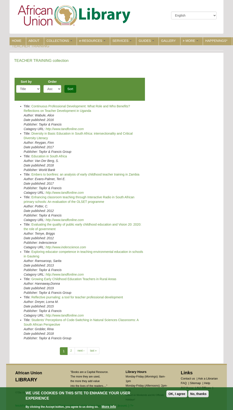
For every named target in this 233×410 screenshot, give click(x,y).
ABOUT (33, 41)
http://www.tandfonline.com (65, 129)
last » (93, 350)
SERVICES (122, 41)
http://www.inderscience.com (66, 247)
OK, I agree (176, 394)
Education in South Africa (49, 156)
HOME (16, 41)
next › (81, 350)
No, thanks (198, 394)
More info (109, 407)
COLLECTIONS (59, 41)
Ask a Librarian (208, 378)
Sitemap (195, 383)
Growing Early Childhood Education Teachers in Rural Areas (73, 279)
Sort (70, 89)
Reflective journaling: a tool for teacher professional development (77, 297)
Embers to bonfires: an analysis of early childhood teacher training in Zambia (85, 174)
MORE (190, 41)
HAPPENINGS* (216, 41)
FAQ (184, 383)
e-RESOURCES (92, 41)
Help (207, 383)
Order (52, 81)
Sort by (26, 81)
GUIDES (146, 41)
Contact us (188, 378)
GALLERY (168, 41)
